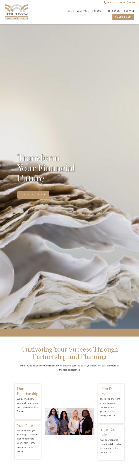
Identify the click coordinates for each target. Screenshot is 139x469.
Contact (129, 11)
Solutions (98, 11)
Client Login (123, 17)
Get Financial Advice (33, 195)
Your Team (83, 11)
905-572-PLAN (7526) (119, 2)
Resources (114, 11)
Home (71, 11)
